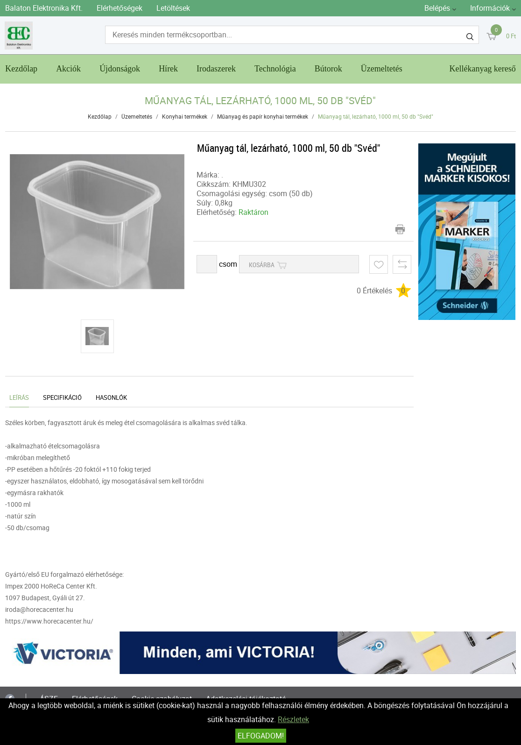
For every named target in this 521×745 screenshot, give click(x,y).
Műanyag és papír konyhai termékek (262, 116)
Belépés (437, 8)
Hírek (168, 68)
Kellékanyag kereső (482, 68)
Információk (490, 8)
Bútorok (328, 68)
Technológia (275, 68)
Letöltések (173, 8)
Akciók (68, 68)
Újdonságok (119, 68)
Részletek (293, 719)
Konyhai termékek (184, 116)
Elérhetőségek (119, 8)
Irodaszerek (216, 68)
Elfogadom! (261, 736)
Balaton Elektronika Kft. (44, 8)
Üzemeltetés (381, 68)
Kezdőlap (21, 68)
